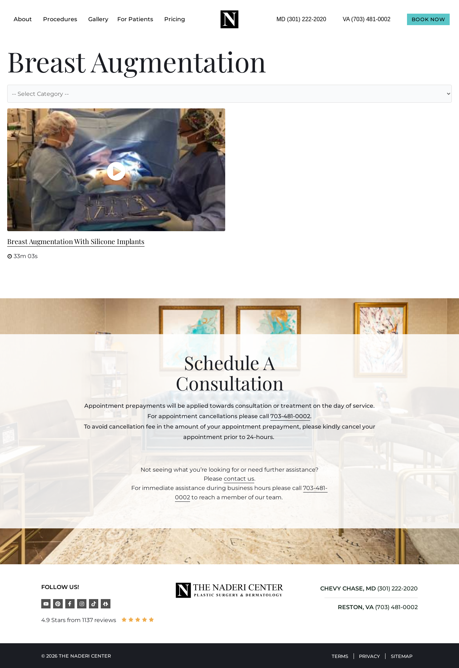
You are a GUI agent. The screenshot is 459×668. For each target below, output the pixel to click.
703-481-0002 (290, 416)
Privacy (364, 655)
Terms (330, 655)
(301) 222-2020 (397, 588)
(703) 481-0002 (396, 607)
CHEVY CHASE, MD (348, 588)
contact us (239, 478)
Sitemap (400, 655)
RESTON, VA (356, 607)
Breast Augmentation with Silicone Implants (76, 241)
